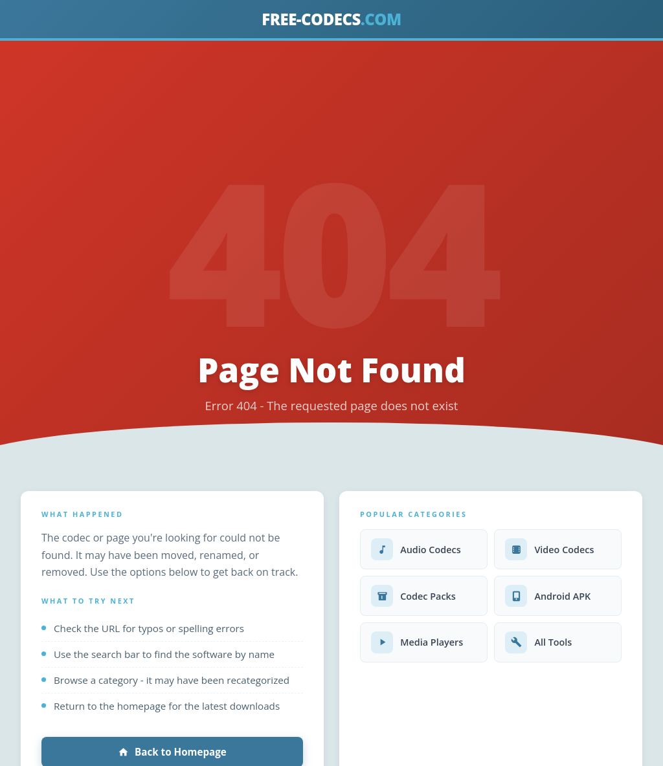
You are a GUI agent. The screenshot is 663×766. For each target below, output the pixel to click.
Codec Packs (413, 596)
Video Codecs (549, 549)
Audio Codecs (416, 549)
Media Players (417, 642)
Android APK (547, 596)
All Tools (538, 642)
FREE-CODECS (331, 19)
